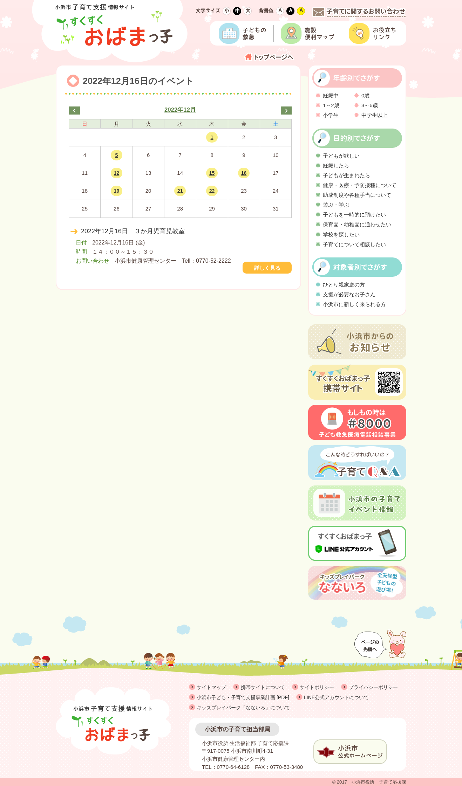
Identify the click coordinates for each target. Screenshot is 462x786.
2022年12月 (180, 109)
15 (212, 173)
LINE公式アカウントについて (336, 697)
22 (212, 191)
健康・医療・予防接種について (359, 185)
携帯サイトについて (263, 687)
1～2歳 (331, 105)
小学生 (331, 115)
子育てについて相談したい (354, 244)
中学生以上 (374, 115)
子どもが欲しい (341, 155)
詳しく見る (267, 268)
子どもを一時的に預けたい (354, 214)
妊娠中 (331, 95)
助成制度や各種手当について (357, 195)
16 (244, 173)
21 (180, 191)
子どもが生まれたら (346, 175)
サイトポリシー (317, 687)
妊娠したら (336, 165)
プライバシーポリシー (373, 687)
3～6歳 (369, 105)
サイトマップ (211, 687)
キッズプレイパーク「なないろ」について (243, 707)
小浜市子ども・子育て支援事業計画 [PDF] (243, 697)
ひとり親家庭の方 (344, 284)
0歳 (365, 95)
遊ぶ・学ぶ (336, 204)
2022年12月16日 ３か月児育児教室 (133, 231)
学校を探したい (341, 234)
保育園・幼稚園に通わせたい (357, 224)
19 (117, 191)
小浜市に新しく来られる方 (354, 304)
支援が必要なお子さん (349, 294)
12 (117, 173)
